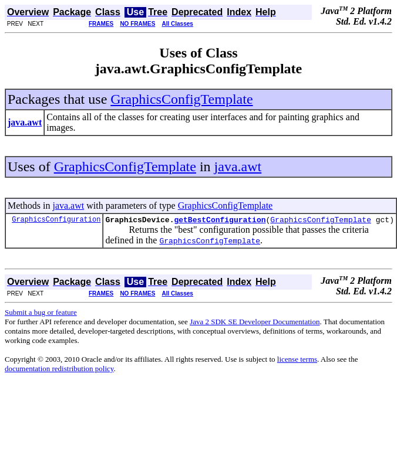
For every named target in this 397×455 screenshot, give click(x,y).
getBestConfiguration (219, 221)
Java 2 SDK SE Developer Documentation (254, 323)
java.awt (238, 166)
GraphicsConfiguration (56, 221)
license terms (297, 360)
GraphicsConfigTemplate (181, 99)
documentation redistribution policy (59, 370)
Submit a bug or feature (41, 314)
